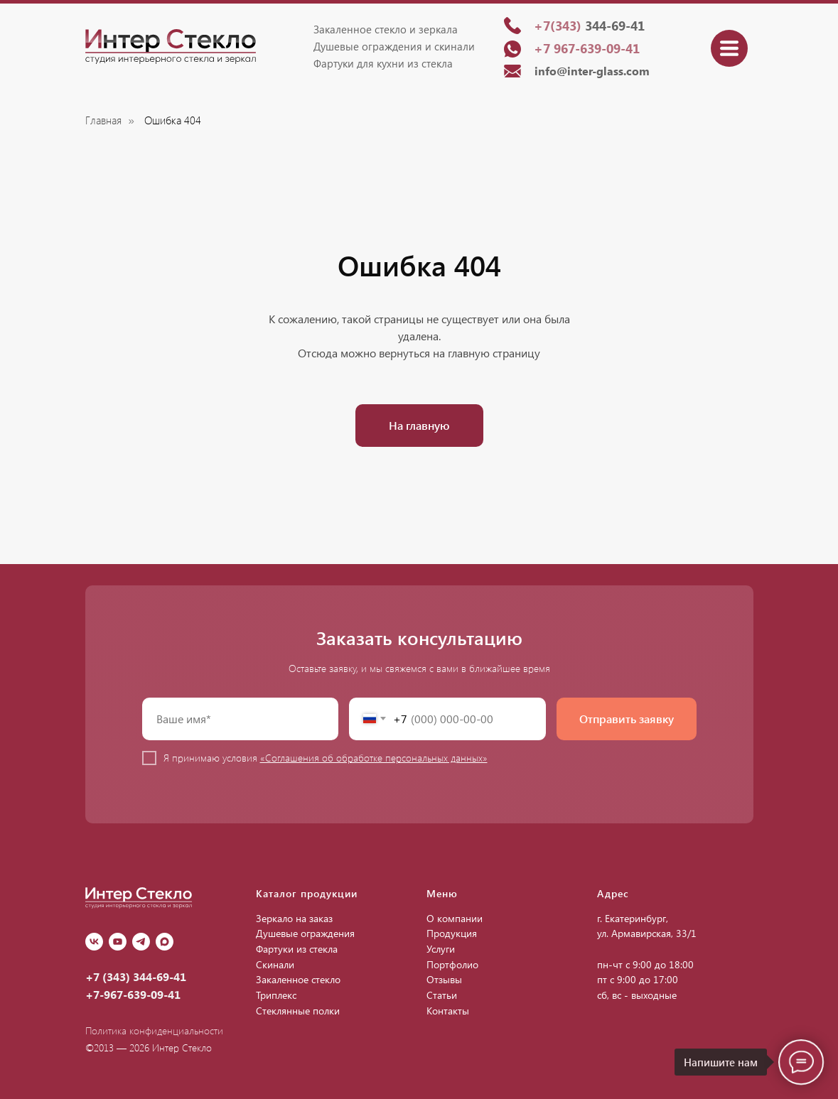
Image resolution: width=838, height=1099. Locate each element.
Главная (103, 120)
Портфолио (452, 964)
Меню (442, 893)
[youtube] (118, 942)
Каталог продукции (307, 893)
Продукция (451, 933)
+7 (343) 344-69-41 (135, 976)
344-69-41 (589, 25)
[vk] (94, 942)
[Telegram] (141, 942)
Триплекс (276, 995)
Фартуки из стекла (297, 948)
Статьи (441, 995)
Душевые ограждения (305, 933)
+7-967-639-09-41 (133, 994)
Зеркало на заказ (294, 918)
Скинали (275, 964)
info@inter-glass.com (592, 70)
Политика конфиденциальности (154, 1030)
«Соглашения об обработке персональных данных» (374, 757)
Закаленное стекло (298, 979)
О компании (454, 918)
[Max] (164, 942)
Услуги (440, 948)
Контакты (447, 1010)
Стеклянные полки (298, 1010)
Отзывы (444, 979)
